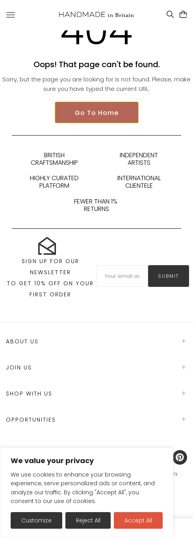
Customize (36, 520)
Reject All (88, 520)
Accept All (138, 520)
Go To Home (97, 112)
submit (168, 276)
